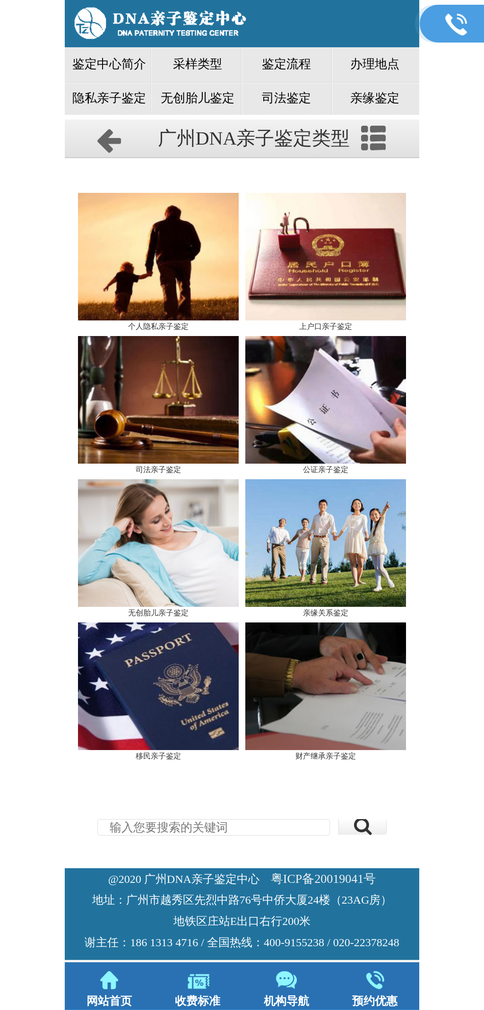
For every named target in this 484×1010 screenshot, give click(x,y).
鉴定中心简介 (109, 64)
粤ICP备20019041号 (323, 879)
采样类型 (197, 64)
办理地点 (374, 64)
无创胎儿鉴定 (197, 98)
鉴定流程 (286, 64)
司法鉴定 (286, 98)
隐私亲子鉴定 (109, 98)
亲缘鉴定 (374, 98)
